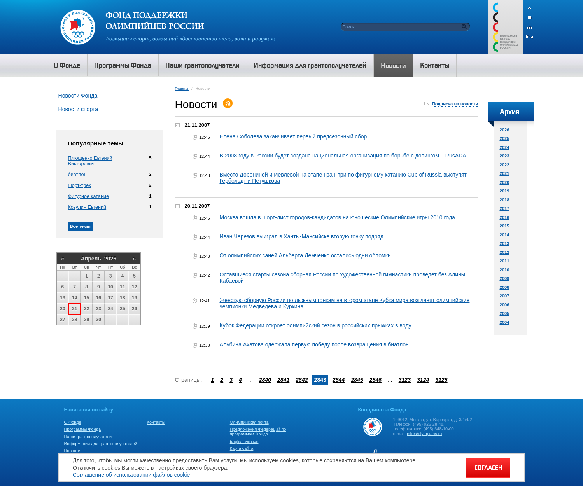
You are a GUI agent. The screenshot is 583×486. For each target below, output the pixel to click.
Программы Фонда (82, 429)
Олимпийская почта (249, 422)
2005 (504, 313)
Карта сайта (242, 448)
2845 (357, 380)
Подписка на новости (455, 103)
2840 (265, 380)
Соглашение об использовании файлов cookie (131, 475)
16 (98, 298)
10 (110, 287)
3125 (441, 380)
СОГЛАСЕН (488, 468)
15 (86, 298)
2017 (504, 208)
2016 (504, 217)
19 (134, 298)
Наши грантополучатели (88, 436)
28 (74, 319)
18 (122, 298)
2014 (504, 235)
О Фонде (72, 422)
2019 (504, 191)
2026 (504, 130)
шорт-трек (79, 185)
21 (74, 308)
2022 (504, 165)
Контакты (156, 422)
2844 (339, 380)
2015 (504, 226)
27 (62, 319)
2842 (302, 380)
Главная (182, 88)
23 (98, 308)
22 (86, 308)
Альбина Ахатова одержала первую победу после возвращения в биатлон (314, 344)
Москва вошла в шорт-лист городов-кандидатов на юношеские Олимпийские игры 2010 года (337, 217)
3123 (405, 380)
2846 (375, 380)
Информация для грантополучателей (100, 443)
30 (98, 319)
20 (62, 308)
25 (122, 308)
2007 (504, 296)
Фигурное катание (88, 196)
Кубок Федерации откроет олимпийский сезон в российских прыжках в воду (315, 325)
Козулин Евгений (87, 207)
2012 (504, 252)
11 (122, 287)
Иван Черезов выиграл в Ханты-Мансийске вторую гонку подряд (301, 236)
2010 (504, 269)
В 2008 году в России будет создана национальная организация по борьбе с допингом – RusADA (343, 155)
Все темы (80, 226)
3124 (423, 380)
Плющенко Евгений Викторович (90, 161)
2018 (504, 200)
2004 (504, 322)
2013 (504, 243)
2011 (504, 261)
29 (86, 319)
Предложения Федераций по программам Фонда (258, 431)
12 (134, 287)
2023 (504, 156)
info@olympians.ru (424, 433)
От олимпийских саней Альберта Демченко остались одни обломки (305, 255)
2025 (504, 138)
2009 (504, 278)
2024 (504, 147)
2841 (283, 380)
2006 (504, 304)
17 (110, 298)
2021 (504, 173)
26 (134, 308)
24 (110, 308)
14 (74, 298)
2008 (504, 287)
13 (62, 298)
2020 (504, 182)
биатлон (77, 174)
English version (244, 441)
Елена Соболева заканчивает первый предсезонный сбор (293, 136)
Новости (72, 450)
